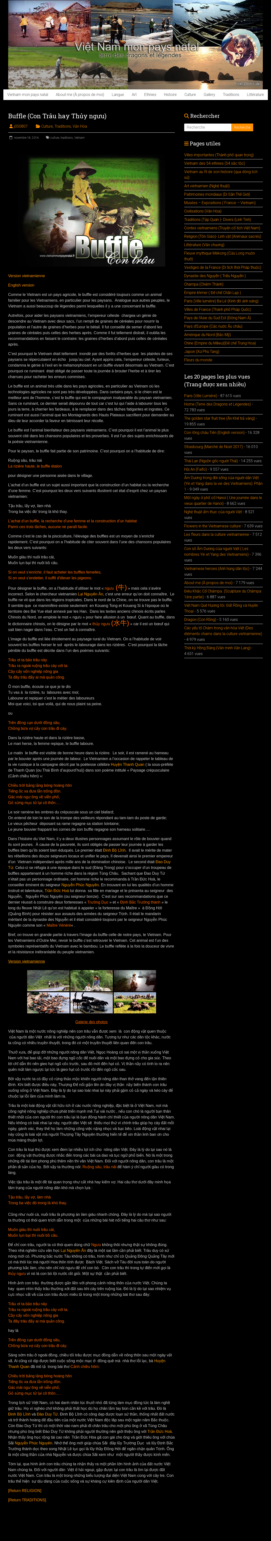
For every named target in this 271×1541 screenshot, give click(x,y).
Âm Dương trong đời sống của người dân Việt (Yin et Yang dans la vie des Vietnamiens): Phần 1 (223, 483)
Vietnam (79, 137)
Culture (190, 94)
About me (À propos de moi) (80, 94)
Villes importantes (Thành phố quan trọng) (219, 155)
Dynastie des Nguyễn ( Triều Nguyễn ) (215, 276)
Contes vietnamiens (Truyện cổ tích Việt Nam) (222, 228)
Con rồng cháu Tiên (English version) (214, 432)
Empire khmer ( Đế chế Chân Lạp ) (212, 292)
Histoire (170, 94)
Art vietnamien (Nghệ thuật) (207, 186)
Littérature (255, 94)
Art (134, 94)
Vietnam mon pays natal (27, 94)
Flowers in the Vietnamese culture (212, 526)
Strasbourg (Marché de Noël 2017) (213, 446)
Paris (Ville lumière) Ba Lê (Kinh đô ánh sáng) (221, 301)
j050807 (21, 126)
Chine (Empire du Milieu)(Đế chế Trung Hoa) (220, 343)
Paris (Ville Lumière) (200, 395)
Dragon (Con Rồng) (200, 619)
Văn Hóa (80, 126)
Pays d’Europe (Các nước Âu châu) (213, 326)
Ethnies (150, 94)
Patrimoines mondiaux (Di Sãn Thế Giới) (217, 194)
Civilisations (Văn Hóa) (202, 211)
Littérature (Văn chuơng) (204, 245)
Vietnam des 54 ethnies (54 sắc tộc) (214, 163)
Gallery (209, 94)
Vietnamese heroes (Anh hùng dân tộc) (216, 568)
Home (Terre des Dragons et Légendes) (217, 404)
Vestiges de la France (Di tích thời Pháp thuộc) (222, 267)
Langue (118, 94)
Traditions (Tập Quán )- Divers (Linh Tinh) (217, 219)
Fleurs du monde (198, 360)
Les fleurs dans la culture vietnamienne (216, 534)
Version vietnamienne (26, 276)
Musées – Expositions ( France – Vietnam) (220, 202)
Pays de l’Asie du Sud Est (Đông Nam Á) (217, 318)
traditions (67, 137)
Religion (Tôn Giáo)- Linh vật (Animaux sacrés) (222, 236)
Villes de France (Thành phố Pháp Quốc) (217, 309)
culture (54, 137)
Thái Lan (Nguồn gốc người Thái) (211, 461)
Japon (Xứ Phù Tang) (201, 351)
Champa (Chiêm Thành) (203, 284)
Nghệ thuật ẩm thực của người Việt (213, 512)
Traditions (231, 94)
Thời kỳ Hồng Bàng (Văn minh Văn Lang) (217, 648)
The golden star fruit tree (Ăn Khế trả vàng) (219, 418)
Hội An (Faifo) (195, 469)
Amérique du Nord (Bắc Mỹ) (207, 334)
